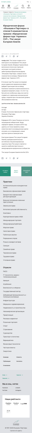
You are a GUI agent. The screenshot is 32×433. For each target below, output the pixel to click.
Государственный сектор (12, 291)
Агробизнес (7, 284)
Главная (5, 12)
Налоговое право (9, 231)
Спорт (5, 326)
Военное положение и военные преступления (14, 201)
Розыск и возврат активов (12, 242)
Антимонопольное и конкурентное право (15, 186)
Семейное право (9, 249)
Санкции (6, 246)
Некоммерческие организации (13, 311)
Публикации (6, 361)
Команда (5, 357)
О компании (6, 365)
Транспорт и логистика (11, 337)
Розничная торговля (10, 322)
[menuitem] (28, 2)
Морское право (8, 228)
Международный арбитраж (12, 224)
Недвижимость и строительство (14, 308)
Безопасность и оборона (11, 288)
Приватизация (8, 315)
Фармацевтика (8, 340)
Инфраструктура (9, 300)
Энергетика (7, 351)
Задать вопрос (16, 171)
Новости (11, 12)
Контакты (19, 361)
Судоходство (7, 333)
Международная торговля (12, 220)
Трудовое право (8, 256)
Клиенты (19, 357)
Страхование (7, 329)
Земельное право (9, 206)
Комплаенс (7, 213)
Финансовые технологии (11, 344)
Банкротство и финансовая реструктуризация (12, 196)
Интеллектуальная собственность (15, 209)
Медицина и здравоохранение (13, 304)
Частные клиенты (9, 348)
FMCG (5, 271)
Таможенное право (9, 253)
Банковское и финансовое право (14, 191)
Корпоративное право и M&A (13, 217)
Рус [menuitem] (28, 2)
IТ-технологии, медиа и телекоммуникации (11, 276)
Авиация (6, 280)
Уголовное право (9, 260)
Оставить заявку (6, 2)
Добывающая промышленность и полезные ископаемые (14, 296)
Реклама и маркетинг (10, 319)
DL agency (19, 430)
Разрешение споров (10, 238)
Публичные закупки (10, 235)
